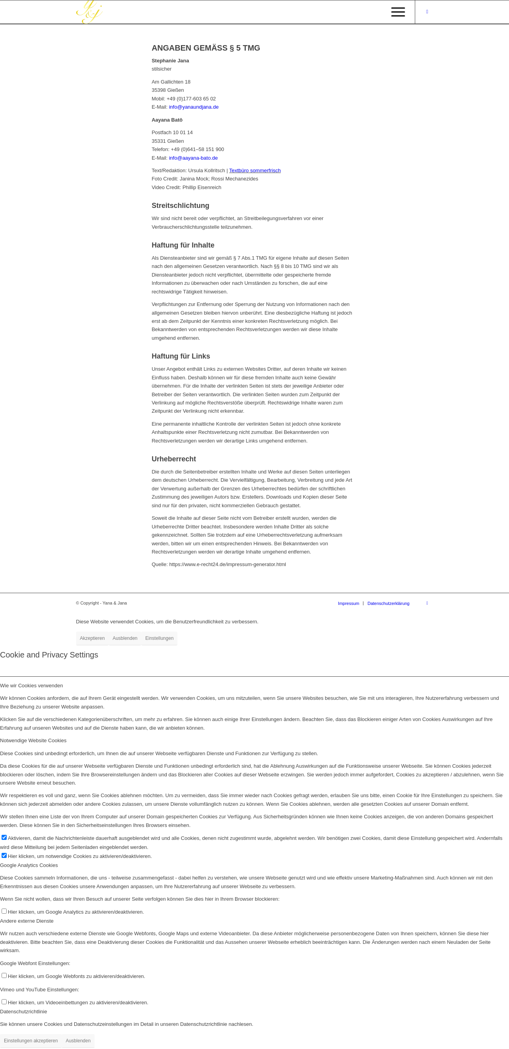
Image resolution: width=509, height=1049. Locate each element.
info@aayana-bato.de (193, 158)
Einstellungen (159, 638)
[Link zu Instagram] (427, 12)
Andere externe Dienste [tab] (27, 921)
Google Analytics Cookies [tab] (29, 865)
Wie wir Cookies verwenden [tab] (31, 685)
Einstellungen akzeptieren (31, 1041)
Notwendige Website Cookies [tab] (33, 740)
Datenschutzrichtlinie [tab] (23, 1011)
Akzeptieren (92, 638)
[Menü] (395, 12)
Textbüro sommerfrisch (255, 170)
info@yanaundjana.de (194, 107)
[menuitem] (348, 603)
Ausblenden (125, 638)
